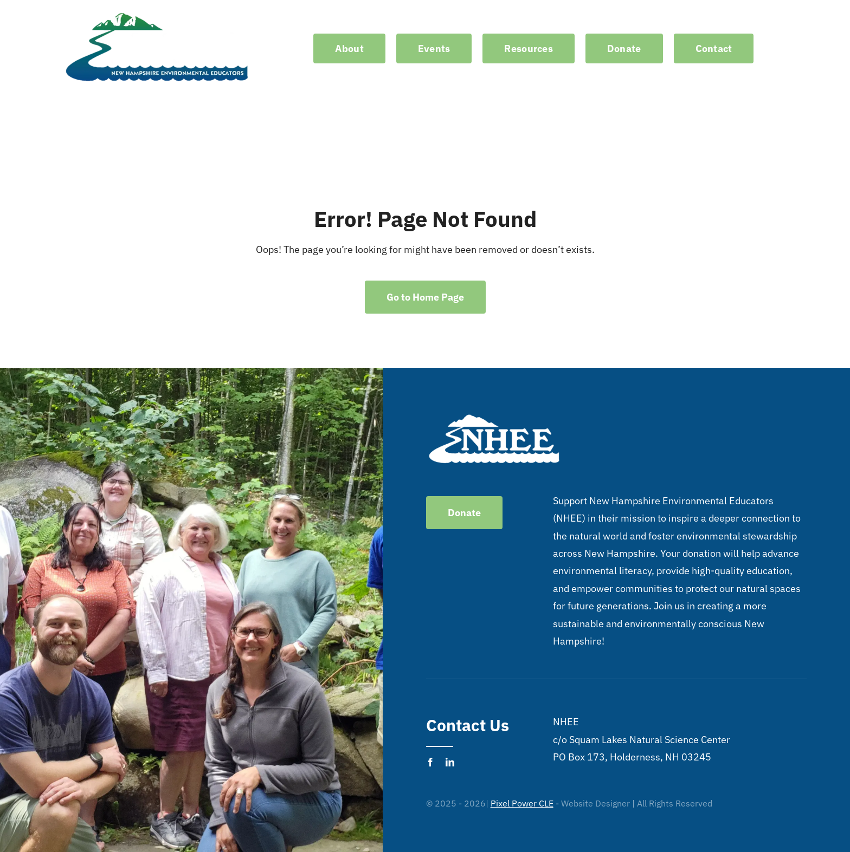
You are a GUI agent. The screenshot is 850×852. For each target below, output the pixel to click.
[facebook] (430, 762)
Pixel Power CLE (522, 803)
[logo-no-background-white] (157, 12)
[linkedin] (450, 762)
